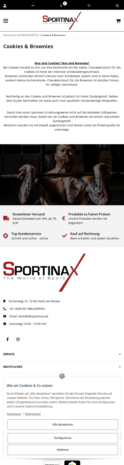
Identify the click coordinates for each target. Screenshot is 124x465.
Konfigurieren (62, 438)
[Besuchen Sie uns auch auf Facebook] (7, 339)
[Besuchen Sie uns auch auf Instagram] (18, 339)
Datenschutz (33, 414)
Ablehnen (63, 449)
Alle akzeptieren (63, 424)
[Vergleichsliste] (61, 5)
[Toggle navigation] (5, 20)
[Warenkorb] (118, 20)
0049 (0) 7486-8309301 (30, 309)
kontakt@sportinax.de (33, 316)
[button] (33, 5)
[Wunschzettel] (89, 5)
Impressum (14, 414)
